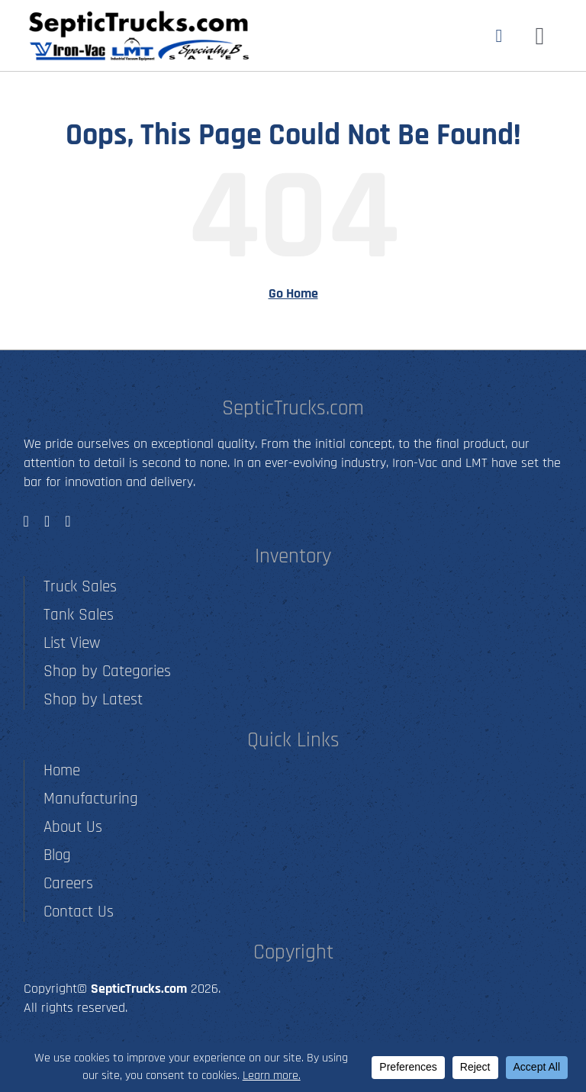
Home (61, 770)
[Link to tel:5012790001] (499, 36)
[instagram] (47, 521)
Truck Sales (80, 586)
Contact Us (78, 911)
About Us (72, 827)
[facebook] (26, 521)
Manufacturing (90, 798)
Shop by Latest (93, 699)
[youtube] (67, 521)
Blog (57, 855)
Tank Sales (78, 614)
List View (71, 643)
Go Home (293, 293)
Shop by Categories (107, 671)
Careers (68, 883)
